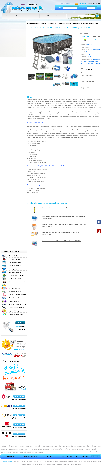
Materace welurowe (15, 291)
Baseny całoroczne (15, 262)
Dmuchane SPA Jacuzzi (17, 282)
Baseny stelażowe (41, 23)
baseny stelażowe (52, 445)
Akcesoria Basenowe (16, 256)
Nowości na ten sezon (16, 314)
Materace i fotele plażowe (17, 295)
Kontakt (46, 16)
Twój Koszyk (82, 3)
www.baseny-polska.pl (7, 461)
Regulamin (10, 456)
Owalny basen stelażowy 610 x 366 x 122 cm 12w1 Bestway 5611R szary (78, 23)
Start (7, 16)
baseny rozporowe (61, 445)
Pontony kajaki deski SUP (17, 304)
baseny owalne (52, 23)
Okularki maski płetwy (16, 298)
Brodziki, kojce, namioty (17, 275)
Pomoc (49, 456)
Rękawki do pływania (16, 311)
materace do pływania (71, 449)
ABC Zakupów (67, 456)
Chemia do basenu (15, 278)
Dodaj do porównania (87, 75)
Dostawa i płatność (30, 456)
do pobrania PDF (42, 162)
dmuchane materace (43, 451)
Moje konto (32, 16)
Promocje (59, 16)
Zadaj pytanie (90, 81)
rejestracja (69, 3)
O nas (18, 16)
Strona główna (31, 23)
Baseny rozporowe (15, 269)
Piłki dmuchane (14, 301)
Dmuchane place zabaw (17, 285)
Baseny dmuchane (15, 265)
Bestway (85, 456)
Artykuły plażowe (14, 259)
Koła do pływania (14, 288)
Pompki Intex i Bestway (16, 307)
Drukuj (88, 87)
